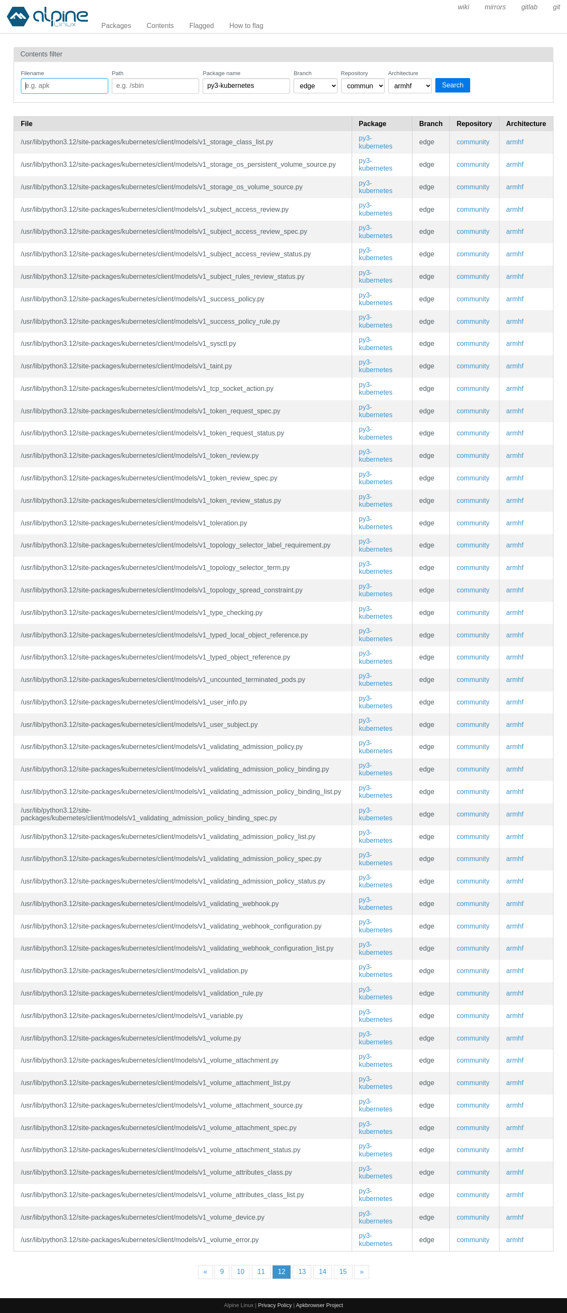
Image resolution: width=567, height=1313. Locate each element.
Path (117, 73)
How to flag (246, 25)
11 (261, 1271)
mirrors (495, 7)
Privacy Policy (275, 1305)
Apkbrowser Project (319, 1305)
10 (241, 1271)
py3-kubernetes (375, 142)
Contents (160, 25)
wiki (463, 7)
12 (281, 1271)
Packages (116, 25)
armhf (515, 142)
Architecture (403, 73)
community (473, 142)
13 (302, 1271)
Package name (221, 73)
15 (343, 1271)
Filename (32, 73)
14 (323, 1271)
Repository (354, 73)
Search (453, 85)
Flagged (201, 25)
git (556, 7)
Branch (302, 73)
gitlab (529, 7)
